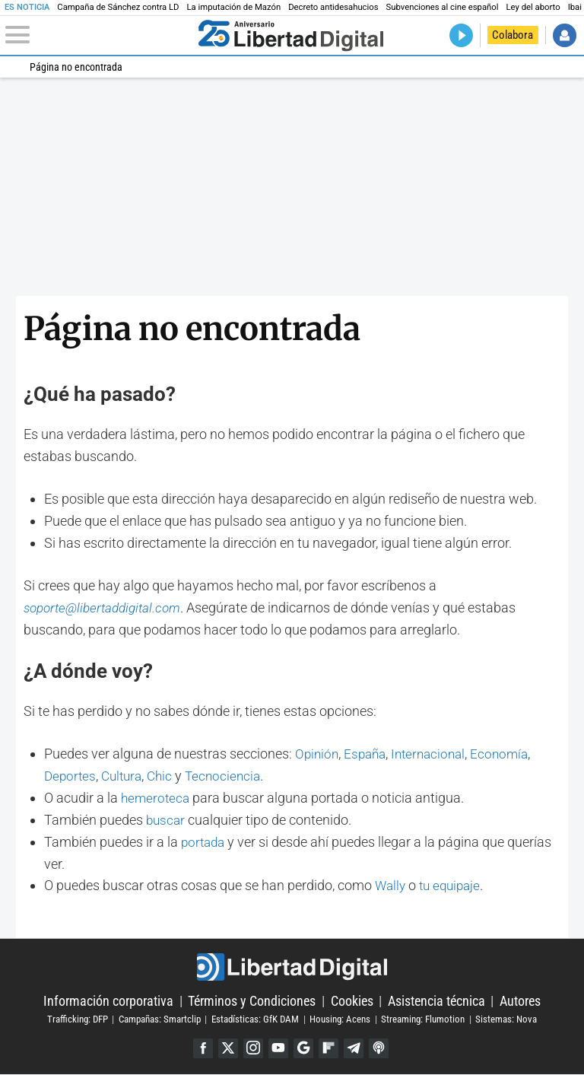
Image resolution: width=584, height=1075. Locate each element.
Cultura (125, 776)
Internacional (435, 754)
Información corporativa (108, 1001)
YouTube (278, 1048)
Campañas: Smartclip (160, 1019)
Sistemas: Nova (506, 1019)
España (368, 754)
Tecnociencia (231, 776)
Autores (520, 1001)
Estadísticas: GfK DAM (255, 1019)
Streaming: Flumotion (423, 1019)
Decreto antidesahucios (333, 7)
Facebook (200, 1048)
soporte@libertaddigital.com (107, 607)
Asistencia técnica (436, 1001)
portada (204, 842)
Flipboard (329, 1048)
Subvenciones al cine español (442, 7)
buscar (166, 820)
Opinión (318, 754)
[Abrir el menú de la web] (98, 35)
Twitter (226, 1048)
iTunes (381, 1048)
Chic (166, 776)
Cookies (352, 1001)
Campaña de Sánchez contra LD (118, 7)
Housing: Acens (339, 1019)
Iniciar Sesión (564, 35)
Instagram (252, 1048)
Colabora (512, 35)
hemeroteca (156, 798)
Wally (391, 885)
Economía (510, 754)
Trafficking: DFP (77, 1019)
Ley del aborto (533, 7)
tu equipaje (454, 885)
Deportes (71, 776)
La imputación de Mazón (234, 7)
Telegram (355, 1048)
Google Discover (304, 1048)
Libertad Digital (291, 967)
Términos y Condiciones (252, 1001)
